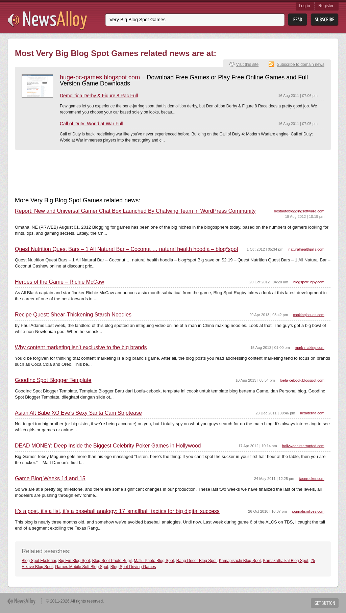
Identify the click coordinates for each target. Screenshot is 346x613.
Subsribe (325, 20)
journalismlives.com (308, 511)
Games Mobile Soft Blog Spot (81, 566)
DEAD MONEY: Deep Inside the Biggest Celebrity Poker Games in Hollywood (108, 446)
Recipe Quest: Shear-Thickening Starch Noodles (73, 314)
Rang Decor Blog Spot (196, 560)
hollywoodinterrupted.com (303, 446)
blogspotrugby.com (308, 282)
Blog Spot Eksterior (39, 560)
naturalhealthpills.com (306, 249)
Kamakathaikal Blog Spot (285, 560)
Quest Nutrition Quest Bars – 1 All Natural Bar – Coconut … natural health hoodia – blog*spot (126, 249)
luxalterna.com (312, 413)
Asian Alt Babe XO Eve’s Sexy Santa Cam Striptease (78, 413)
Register (325, 5)
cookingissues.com (308, 315)
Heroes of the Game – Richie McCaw (59, 282)
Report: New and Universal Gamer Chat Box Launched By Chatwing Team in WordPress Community (135, 211)
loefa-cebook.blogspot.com (302, 380)
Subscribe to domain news (300, 64)
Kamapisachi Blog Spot (240, 560)
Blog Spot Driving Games (133, 566)
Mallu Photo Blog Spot (154, 560)
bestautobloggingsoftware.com (299, 211)
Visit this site (247, 64)
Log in (304, 5)
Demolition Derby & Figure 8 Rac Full (99, 95)
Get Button (325, 603)
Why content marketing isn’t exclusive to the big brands (81, 347)
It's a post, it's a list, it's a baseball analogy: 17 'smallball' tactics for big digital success (117, 511)
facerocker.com (311, 479)
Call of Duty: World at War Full (91, 123)
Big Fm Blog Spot (74, 560)
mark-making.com (309, 348)
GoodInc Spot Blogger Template (53, 380)
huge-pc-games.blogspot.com (100, 77)
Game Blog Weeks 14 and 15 (50, 478)
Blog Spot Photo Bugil (112, 560)
